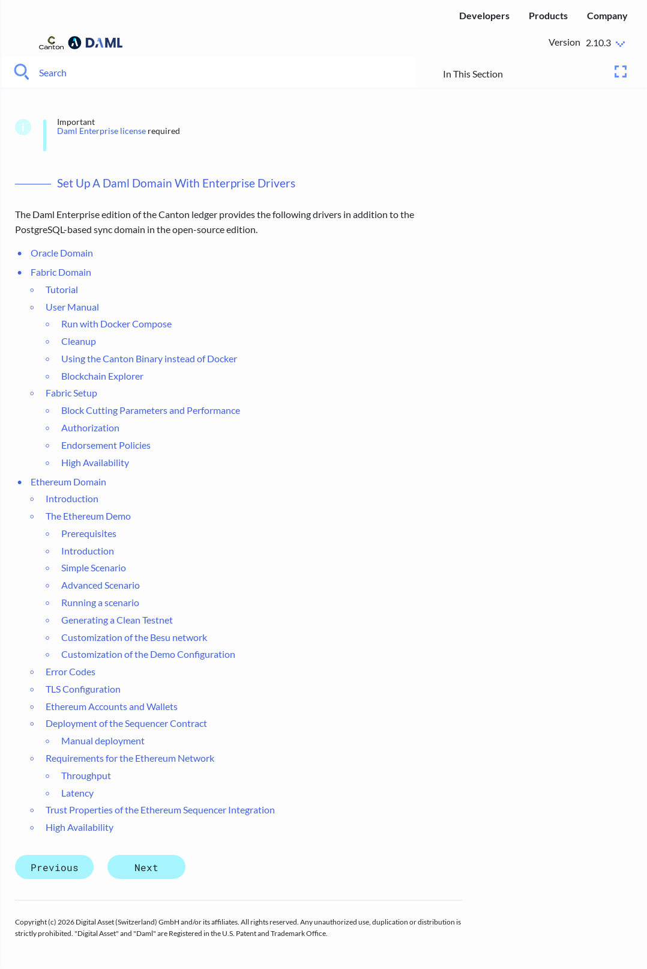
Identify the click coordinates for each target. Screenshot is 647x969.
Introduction (72, 498)
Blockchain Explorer (102, 375)
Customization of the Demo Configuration (148, 654)
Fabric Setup (71, 392)
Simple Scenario (93, 567)
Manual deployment (103, 740)
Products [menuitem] (548, 15)
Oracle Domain (62, 252)
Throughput (86, 775)
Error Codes (70, 671)
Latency (77, 792)
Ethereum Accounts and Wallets (112, 706)
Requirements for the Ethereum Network (130, 758)
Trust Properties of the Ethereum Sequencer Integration (160, 809)
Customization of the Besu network (134, 637)
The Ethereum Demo (88, 515)
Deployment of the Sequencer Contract (126, 723)
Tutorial (62, 289)
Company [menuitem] (607, 15)
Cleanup (78, 341)
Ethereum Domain (68, 481)
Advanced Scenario (100, 585)
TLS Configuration (83, 688)
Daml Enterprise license (101, 131)
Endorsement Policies (106, 445)
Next (146, 867)
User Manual (72, 306)
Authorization (90, 427)
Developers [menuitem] (484, 15)
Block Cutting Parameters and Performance (150, 410)
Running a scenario (100, 602)
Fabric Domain (61, 272)
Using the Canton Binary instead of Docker (149, 358)
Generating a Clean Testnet (117, 619)
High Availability (95, 462)
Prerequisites (88, 533)
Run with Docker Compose (116, 323)
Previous (55, 867)
